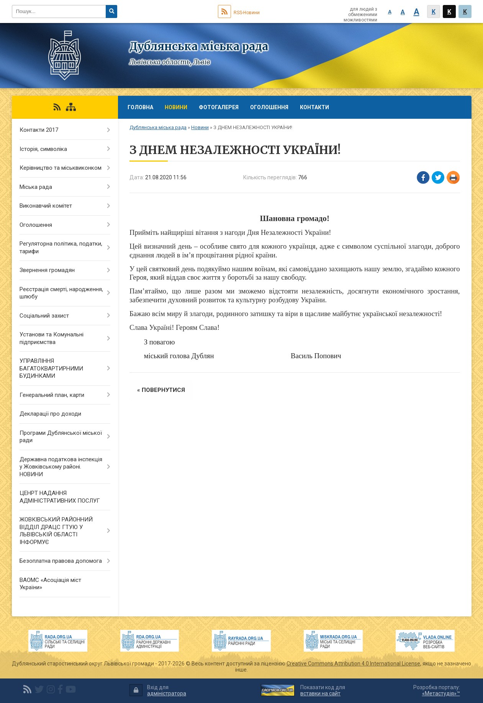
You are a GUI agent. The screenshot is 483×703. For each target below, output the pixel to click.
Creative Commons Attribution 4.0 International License (353, 663)
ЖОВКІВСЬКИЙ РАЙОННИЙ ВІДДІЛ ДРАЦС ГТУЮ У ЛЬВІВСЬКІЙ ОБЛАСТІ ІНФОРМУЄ (56, 531)
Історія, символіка (43, 149)
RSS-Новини (239, 12)
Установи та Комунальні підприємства (52, 338)
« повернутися (161, 390)
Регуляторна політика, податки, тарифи (61, 247)
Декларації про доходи (50, 413)
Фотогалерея (219, 107)
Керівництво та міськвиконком (61, 167)
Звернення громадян (47, 270)
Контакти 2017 (39, 129)
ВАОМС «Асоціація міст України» (50, 584)
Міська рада (36, 187)
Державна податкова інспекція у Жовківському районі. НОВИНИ (61, 467)
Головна (140, 107)
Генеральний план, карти (52, 395)
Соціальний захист (44, 315)
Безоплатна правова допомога (61, 560)
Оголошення (269, 107)
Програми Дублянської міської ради (61, 436)
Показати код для (322, 690)
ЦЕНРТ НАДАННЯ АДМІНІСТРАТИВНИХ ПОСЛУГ (60, 497)
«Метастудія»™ (441, 693)
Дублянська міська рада (158, 127)
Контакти (314, 107)
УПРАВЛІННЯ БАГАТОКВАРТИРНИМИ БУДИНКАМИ (51, 368)
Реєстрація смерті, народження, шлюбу (61, 293)
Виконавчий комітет (46, 205)
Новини (176, 107)
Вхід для (157, 690)
